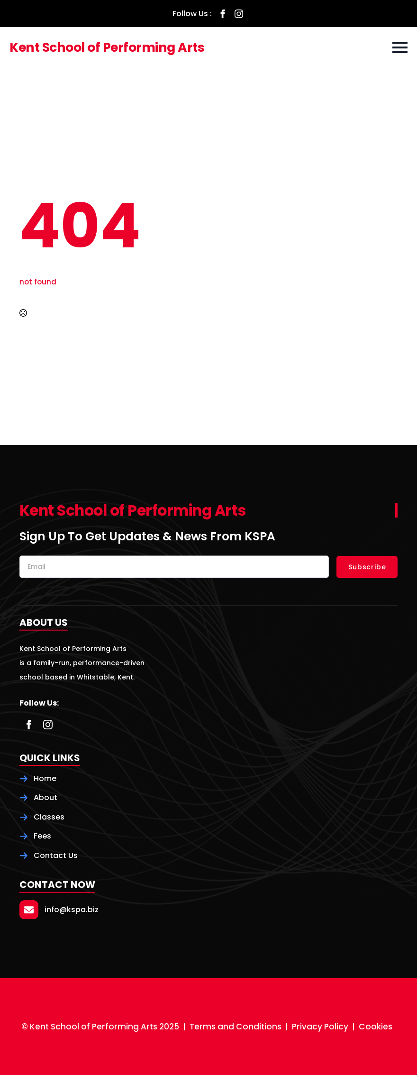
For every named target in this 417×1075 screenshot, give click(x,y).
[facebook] (223, 14)
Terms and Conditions (235, 1026)
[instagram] (239, 14)
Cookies (375, 1026)
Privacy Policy (320, 1026)
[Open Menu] (400, 47)
